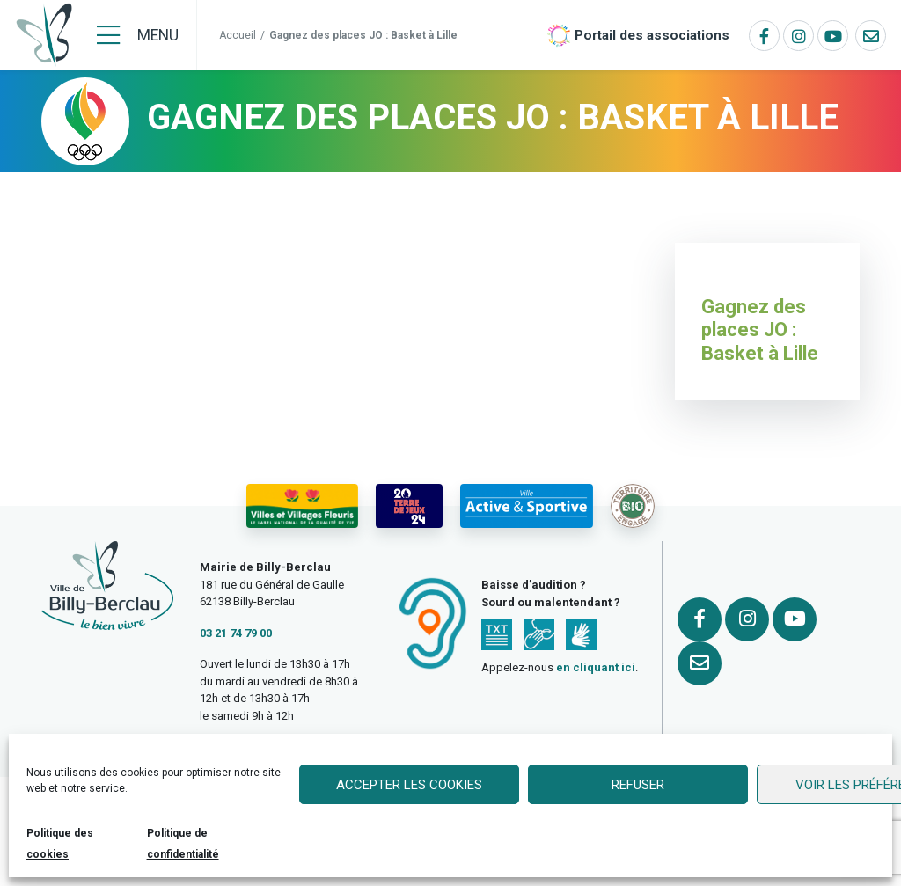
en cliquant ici (595, 667)
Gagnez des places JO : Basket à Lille (759, 330)
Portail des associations (652, 35)
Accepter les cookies (409, 785)
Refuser (638, 785)
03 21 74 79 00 (236, 633)
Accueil (237, 35)
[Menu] (137, 35)
